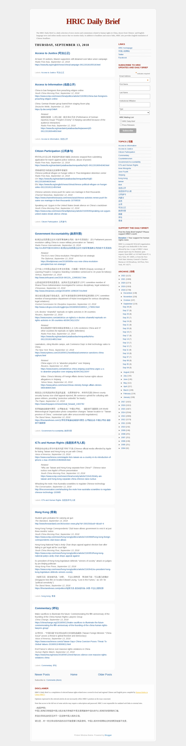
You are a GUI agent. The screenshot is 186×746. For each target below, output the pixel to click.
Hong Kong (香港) (46, 512)
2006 (123, 441)
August (127, 372)
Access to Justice (48, 73)
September (128, 304)
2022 (123, 276)
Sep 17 (126, 336)
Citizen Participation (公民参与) (54, 151)
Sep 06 (126, 361)
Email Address (134, 76)
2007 (123, 437)
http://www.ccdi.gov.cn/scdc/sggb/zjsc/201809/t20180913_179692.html (67, 307)
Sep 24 (126, 321)
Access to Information (50, 139)
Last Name (123, 93)
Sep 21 (126, 325)
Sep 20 (126, 328)
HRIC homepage (125, 48)
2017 (123, 402)
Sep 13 (126, 343)
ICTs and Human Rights (51, 500)
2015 (123, 409)
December (128, 293)
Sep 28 (126, 307)
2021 (123, 279)
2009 (123, 430)
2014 (123, 412)
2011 (123, 423)
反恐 (120, 201)
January (127, 397)
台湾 (120, 204)
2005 (123, 445)
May (125, 383)
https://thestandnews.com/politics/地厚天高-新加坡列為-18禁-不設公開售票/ (69, 588)
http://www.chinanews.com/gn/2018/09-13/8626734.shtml (61, 291)
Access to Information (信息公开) (55, 84)
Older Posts (105, 674)
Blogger (108, 735)
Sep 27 (126, 311)
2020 (123, 283)
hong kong (46, 596)
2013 (123, 416)
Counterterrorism (125, 159)
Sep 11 (126, 350)
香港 (53, 596)
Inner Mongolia (124, 168)
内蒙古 (121, 198)
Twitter (121, 55)
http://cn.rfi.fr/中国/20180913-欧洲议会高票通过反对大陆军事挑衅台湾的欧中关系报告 (73, 248)
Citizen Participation (49, 222)
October (127, 300)
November (128, 297)
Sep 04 (126, 368)
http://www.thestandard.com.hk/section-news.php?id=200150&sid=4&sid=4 (69, 524)
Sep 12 (126, 346)
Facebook (122, 58)
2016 (123, 405)
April (126, 386)
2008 (123, 434)
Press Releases (128, 125)
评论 (55, 666)
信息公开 (64, 139)
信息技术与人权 (68, 500)
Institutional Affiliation (127, 101)
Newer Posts (42, 674)
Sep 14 (126, 339)
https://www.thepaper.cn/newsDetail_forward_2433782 (59, 404)
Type (121, 109)
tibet (120, 185)
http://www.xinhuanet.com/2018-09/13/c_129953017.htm (60, 277)
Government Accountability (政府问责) (58, 233)
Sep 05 (126, 364)
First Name (123, 84)
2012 (123, 420)
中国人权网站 (124, 51)
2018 (123, 290)
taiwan (121, 181)
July (125, 376)
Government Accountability (52, 431)
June (126, 379)
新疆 (120, 214)
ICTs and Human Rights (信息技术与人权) (60, 442)
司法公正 (60, 73)
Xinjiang (121, 175)
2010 (123, 427)
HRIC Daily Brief (93, 21)
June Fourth (123, 172)
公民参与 (63, 222)
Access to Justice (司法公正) (52, 53)
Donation (122, 238)
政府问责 (68, 431)
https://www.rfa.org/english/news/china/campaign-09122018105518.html (67, 65)
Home (73, 674)
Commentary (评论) (47, 608)
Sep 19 (126, 332)
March (126, 390)
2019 (123, 286)
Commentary (46, 666)
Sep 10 (126, 353)
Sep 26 (126, 314)
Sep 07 (126, 357)
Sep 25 (126, 318)
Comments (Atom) (53, 680)
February (127, 394)
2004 (123, 448)
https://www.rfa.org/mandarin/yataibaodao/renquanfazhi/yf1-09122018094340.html (72, 165)
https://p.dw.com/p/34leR (46, 109)
